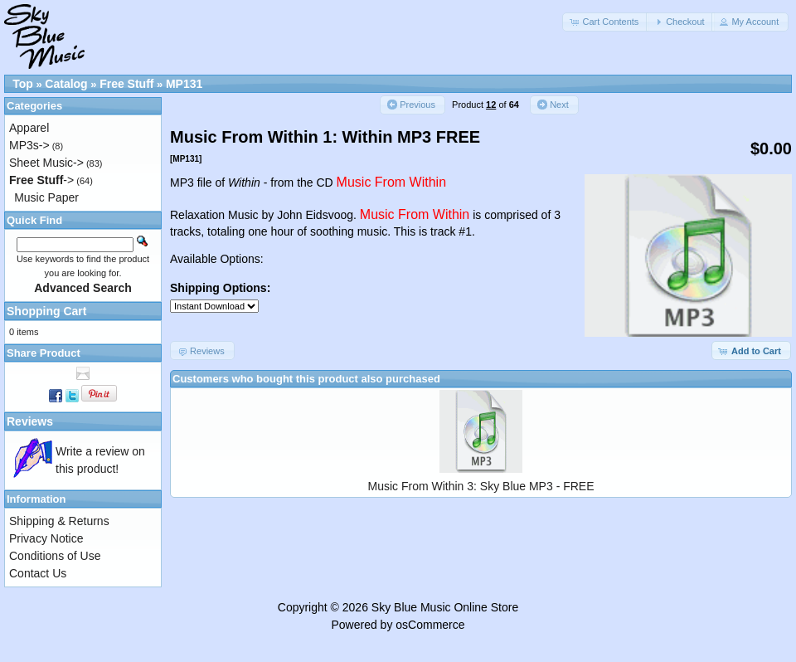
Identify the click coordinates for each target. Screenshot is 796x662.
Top (22, 83)
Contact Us (37, 573)
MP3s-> (29, 145)
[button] (605, 22)
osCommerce (430, 624)
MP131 (184, 83)
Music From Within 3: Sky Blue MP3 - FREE (480, 486)
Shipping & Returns (59, 521)
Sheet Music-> (46, 162)
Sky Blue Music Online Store (444, 607)
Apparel (29, 127)
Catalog (66, 83)
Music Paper (46, 197)
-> (41, 180)
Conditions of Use (55, 555)
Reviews (30, 421)
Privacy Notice (46, 538)
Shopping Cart (46, 311)
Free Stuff (126, 83)
